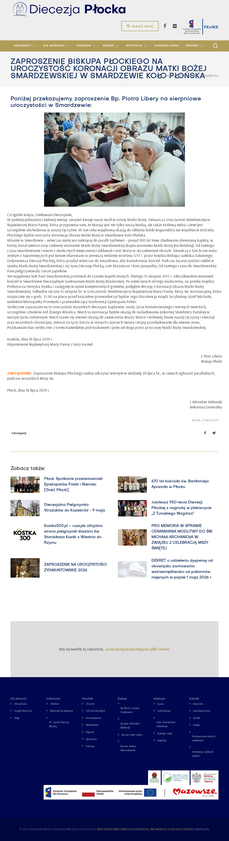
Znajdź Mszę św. (23, 710)
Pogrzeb (90, 732)
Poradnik (87, 698)
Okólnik (54, 703)
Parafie (196, 718)
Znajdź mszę (140, 26)
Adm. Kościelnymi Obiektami (165, 724)
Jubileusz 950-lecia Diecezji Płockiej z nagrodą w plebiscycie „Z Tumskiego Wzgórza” (181, 508)
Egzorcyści (91, 739)
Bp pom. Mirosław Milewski (130, 725)
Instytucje (159, 698)
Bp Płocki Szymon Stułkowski (130, 710)
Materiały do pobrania (61, 710)
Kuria (160, 703)
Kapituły (161, 740)
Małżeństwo (92, 724)
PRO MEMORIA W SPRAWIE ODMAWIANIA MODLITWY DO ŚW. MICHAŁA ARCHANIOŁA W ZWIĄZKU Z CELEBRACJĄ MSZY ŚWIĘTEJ (182, 537)
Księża (196, 724)
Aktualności (20, 703)
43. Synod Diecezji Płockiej (59, 724)
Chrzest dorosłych (95, 710)
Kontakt (194, 698)
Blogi (16, 718)
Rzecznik (198, 703)
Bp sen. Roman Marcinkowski (128, 748)
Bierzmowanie (93, 718)
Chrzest (90, 703)
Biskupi (122, 698)
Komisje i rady (164, 733)
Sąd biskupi (163, 710)
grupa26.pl (201, 829)
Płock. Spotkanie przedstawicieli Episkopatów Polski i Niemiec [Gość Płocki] (73, 484)
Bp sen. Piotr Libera (132, 734)
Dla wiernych (18, 698)
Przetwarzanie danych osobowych (204, 738)
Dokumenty (53, 698)
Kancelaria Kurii (201, 710)
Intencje (90, 746)
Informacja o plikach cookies (203, 753)
